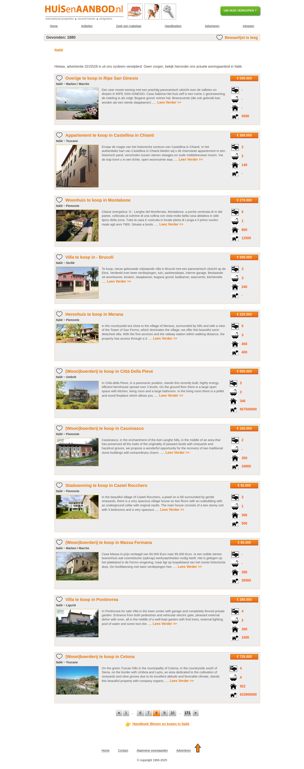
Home (54, 26)
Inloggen (248, 26)
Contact (123, 750)
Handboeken (173, 26)
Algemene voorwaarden (152, 750)
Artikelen (86, 26)
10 (172, 713)
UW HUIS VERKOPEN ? (240, 10)
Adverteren (212, 26)
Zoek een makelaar (128, 26)
